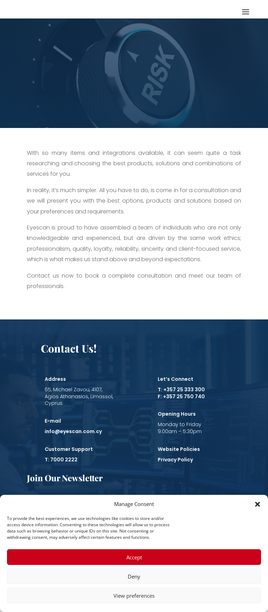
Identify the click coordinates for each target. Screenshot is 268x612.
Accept (134, 557)
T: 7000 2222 (61, 459)
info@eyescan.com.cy (73, 431)
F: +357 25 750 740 (181, 396)
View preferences (134, 595)
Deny (134, 576)
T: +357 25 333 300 (181, 389)
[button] (257, 504)
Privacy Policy (175, 459)
